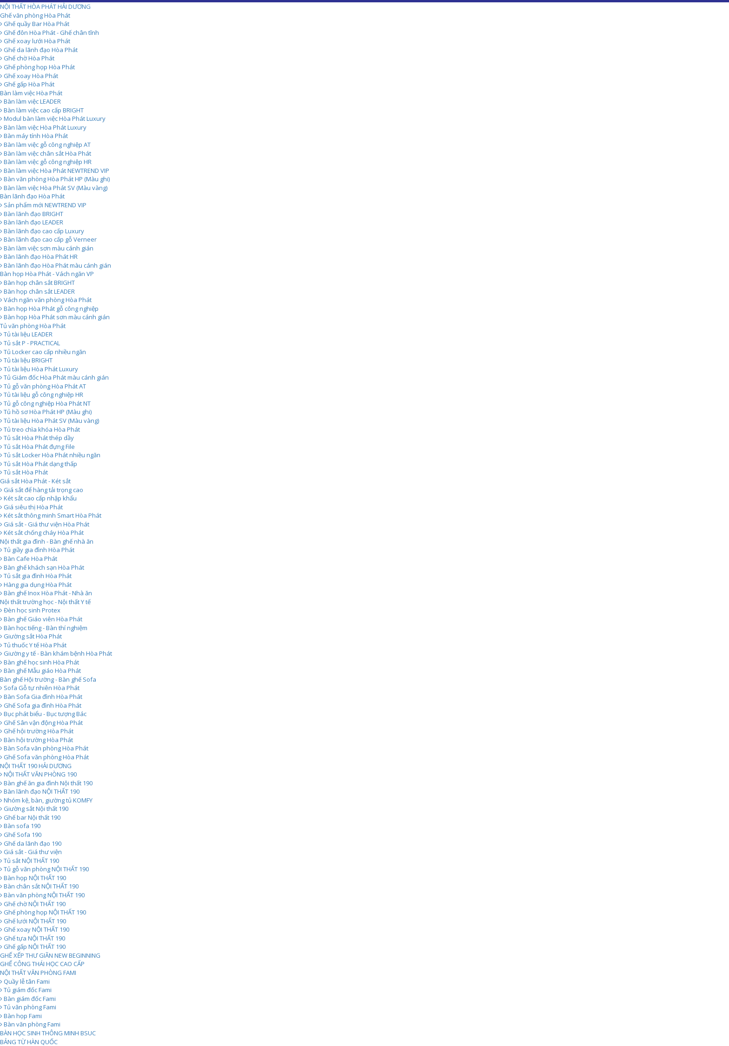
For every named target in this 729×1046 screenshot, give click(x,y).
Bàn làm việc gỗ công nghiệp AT (45, 144)
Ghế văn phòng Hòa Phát (35, 15)
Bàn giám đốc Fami (28, 998)
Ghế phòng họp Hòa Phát (37, 67)
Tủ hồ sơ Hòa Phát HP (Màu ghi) (46, 412)
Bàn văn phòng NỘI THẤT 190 (42, 895)
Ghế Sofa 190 (20, 834)
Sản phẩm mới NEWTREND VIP (43, 205)
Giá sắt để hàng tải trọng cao (41, 490)
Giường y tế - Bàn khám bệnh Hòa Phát (56, 653)
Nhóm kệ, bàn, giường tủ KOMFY (46, 800)
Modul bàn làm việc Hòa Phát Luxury (53, 118)
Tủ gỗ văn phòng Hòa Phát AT (43, 386)
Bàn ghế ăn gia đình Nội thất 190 (46, 783)
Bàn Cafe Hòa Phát (28, 558)
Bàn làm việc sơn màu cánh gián (46, 248)
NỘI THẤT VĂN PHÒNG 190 (38, 774)
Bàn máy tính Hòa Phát (34, 136)
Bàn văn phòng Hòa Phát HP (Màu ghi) (55, 179)
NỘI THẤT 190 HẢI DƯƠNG (36, 766)
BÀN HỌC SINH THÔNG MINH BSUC (48, 1033)
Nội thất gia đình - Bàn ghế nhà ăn (46, 541)
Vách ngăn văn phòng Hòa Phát (46, 300)
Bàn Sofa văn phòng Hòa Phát (44, 748)
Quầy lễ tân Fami (25, 981)
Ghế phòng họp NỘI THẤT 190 (43, 912)
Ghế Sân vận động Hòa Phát (41, 722)
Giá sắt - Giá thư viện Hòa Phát (44, 524)
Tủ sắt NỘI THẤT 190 (29, 860)
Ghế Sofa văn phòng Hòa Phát (44, 757)
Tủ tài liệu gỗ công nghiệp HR (41, 394)
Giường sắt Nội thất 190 (34, 808)
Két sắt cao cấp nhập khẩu (38, 498)
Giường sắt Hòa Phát (31, 636)
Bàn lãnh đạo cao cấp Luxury (42, 231)
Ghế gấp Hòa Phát (27, 84)
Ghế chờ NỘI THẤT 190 (33, 904)
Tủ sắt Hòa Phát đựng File (37, 446)
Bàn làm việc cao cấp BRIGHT (42, 110)
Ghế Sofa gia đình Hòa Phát (40, 705)
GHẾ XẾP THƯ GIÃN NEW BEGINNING (50, 955)
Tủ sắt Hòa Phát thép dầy (37, 438)
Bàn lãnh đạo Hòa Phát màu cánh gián (55, 265)
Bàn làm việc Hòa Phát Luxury (43, 127)
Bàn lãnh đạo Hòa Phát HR (39, 256)
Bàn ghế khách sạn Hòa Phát (42, 567)
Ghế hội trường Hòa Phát (36, 731)
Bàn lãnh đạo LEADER (31, 222)
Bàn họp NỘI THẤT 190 (33, 878)
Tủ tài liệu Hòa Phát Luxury (39, 369)
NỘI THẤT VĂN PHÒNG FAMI (38, 972)
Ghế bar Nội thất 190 (30, 817)
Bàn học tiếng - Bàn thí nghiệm (43, 628)
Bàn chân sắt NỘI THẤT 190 (39, 886)
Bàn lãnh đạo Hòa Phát (32, 196)
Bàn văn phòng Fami (30, 1024)
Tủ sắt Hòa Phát (24, 472)
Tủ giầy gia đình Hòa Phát (37, 550)
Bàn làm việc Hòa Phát (31, 93)
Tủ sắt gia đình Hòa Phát (36, 576)
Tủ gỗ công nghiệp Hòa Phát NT (45, 403)
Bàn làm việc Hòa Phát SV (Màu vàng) (53, 188)
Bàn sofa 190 (20, 826)
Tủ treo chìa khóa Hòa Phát (40, 429)
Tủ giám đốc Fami (26, 990)
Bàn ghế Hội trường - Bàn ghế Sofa (48, 679)
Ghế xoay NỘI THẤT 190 (34, 929)
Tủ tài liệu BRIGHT (26, 360)
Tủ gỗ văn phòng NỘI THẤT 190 (44, 869)
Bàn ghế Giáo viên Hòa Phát (41, 619)
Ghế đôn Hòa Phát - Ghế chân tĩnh (49, 32)
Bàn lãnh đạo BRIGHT (31, 214)
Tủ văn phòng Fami (28, 1007)
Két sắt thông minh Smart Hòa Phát (50, 515)
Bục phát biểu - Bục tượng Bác (43, 714)
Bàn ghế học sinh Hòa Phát (39, 662)
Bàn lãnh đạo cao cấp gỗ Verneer (48, 239)
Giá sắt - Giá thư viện (31, 852)
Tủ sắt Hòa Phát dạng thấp (38, 464)
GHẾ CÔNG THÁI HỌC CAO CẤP (42, 964)
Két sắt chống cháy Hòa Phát (42, 532)
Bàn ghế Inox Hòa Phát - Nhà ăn (46, 593)
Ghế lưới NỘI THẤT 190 (33, 921)
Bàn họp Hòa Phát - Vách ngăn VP (47, 274)
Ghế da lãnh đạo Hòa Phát (39, 50)
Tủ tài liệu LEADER (26, 334)
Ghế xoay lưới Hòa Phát (35, 41)
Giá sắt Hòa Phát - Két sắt (35, 481)
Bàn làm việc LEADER (30, 101)
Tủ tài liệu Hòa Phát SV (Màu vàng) (49, 420)
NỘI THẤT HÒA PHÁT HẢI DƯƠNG (45, 6)
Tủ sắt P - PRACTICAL (30, 343)
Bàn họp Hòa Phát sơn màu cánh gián (55, 317)
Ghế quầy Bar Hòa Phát (34, 24)
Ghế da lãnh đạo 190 (30, 843)
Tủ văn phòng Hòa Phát (33, 326)
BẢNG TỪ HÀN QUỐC (29, 1042)
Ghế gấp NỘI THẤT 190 (33, 946)
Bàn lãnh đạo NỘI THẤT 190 (40, 791)
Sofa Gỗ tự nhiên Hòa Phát (40, 688)
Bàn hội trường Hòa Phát (36, 740)
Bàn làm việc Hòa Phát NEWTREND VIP (54, 170)
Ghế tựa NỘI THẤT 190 (32, 938)
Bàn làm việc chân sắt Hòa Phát (45, 153)
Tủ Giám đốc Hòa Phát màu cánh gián (54, 377)
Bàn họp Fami (21, 1016)
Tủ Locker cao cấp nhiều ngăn (43, 352)
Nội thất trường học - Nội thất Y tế (45, 602)
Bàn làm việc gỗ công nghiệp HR (46, 162)
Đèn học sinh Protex (30, 610)
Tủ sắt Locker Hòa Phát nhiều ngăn (50, 455)
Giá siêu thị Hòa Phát (31, 507)
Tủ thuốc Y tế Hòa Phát (33, 645)
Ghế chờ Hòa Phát (27, 58)
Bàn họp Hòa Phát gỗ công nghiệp (49, 308)
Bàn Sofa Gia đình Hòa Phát (41, 696)
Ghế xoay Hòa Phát (29, 76)
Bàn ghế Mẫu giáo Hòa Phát (40, 670)
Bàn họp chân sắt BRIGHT (37, 282)
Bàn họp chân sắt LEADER (37, 291)
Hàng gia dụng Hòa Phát (36, 584)
